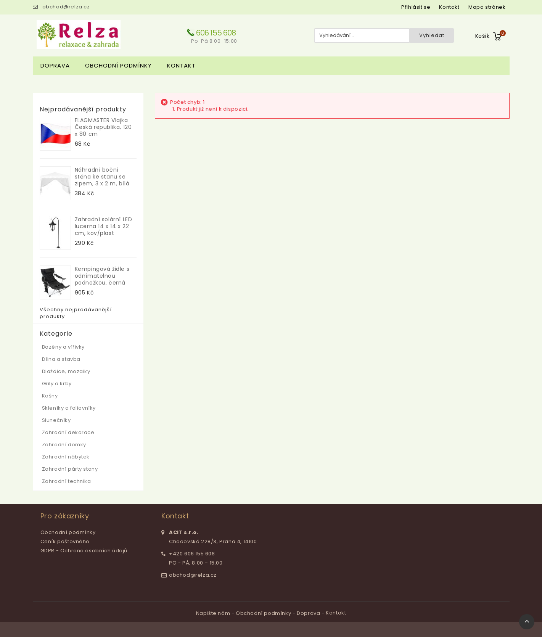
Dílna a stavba (61, 359)
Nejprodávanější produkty (83, 109)
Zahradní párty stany (70, 469)
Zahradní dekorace (68, 432)
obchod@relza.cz (66, 6)
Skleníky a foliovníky (69, 408)
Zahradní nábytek (66, 456)
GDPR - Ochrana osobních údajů (83, 550)
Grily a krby (57, 383)
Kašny (50, 395)
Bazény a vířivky (63, 347)
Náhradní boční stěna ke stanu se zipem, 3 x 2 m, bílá (102, 176)
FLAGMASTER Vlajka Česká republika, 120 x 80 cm (103, 127)
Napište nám (214, 613)
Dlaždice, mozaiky (66, 371)
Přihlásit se (415, 7)
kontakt (449, 7)
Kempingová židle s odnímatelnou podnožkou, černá (102, 275)
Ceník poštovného (65, 541)
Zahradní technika (66, 481)
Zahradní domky (64, 444)
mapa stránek (486, 7)
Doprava (55, 65)
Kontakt (181, 65)
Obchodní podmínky (118, 65)
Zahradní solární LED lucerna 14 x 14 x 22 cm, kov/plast (103, 226)
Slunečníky (56, 420)
